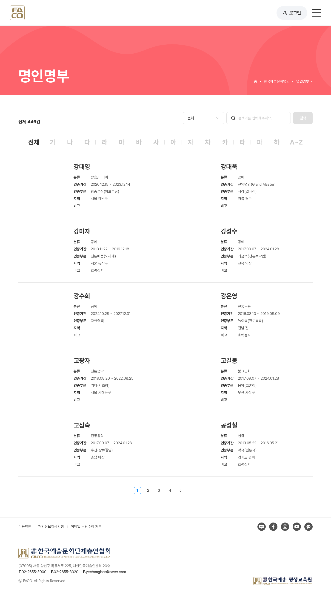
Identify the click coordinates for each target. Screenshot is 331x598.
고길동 (229, 360)
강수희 (82, 296)
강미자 (82, 231)
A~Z (296, 142)
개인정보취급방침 (51, 526)
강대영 (82, 166)
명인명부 (302, 81)
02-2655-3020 (66, 572)
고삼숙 (82, 425)
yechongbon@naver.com (106, 572)
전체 (33, 142)
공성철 (229, 425)
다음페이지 (193, 490)
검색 (303, 118)
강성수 (229, 231)
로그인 (295, 13)
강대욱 (229, 166)
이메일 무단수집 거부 (86, 526)
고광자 (82, 360)
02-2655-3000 (34, 572)
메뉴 (316, 12)
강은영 (229, 296)
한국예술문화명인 (277, 81)
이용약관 (24, 526)
